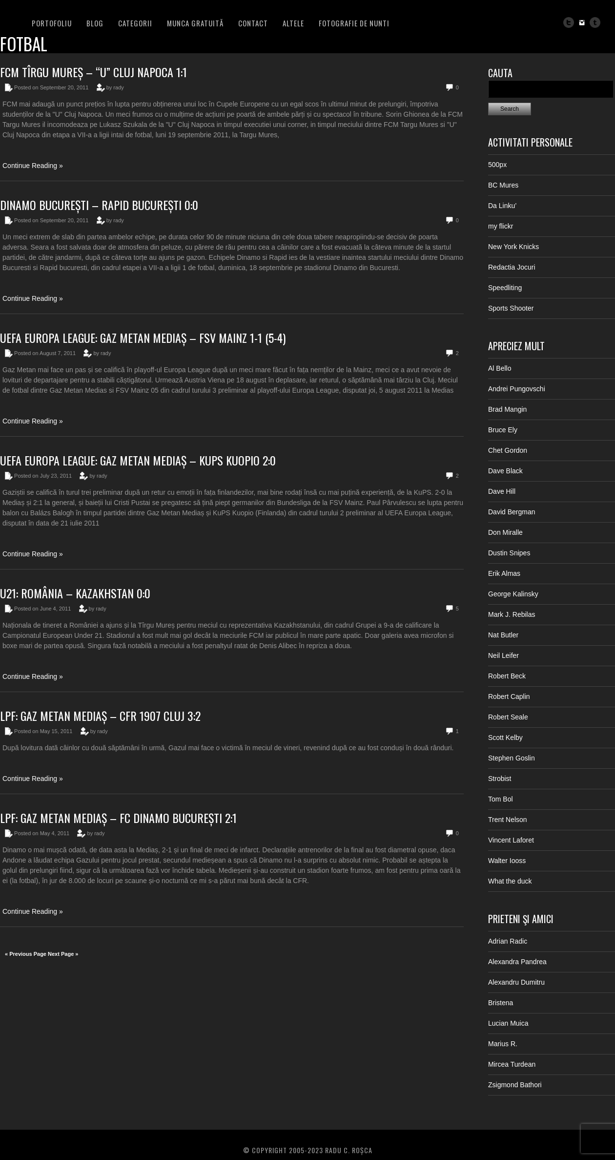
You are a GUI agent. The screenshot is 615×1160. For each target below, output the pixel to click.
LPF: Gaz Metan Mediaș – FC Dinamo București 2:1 (118, 817)
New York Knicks (513, 247)
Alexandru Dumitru (516, 982)
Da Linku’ (502, 206)
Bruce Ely (502, 430)
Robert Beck (507, 676)
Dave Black (505, 471)
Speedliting (505, 288)
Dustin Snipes (509, 553)
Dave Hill (501, 491)
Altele (293, 23)
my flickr (500, 226)
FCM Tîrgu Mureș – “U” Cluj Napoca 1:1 (93, 72)
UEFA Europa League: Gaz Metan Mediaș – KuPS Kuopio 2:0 (138, 460)
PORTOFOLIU (52, 23)
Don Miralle (505, 532)
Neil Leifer (503, 655)
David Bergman (511, 512)
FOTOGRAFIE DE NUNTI (354, 23)
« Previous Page (25, 954)
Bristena (500, 1003)
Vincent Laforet (511, 840)
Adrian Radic (507, 941)
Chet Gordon (507, 450)
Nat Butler (503, 635)
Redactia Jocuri (511, 267)
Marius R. (502, 1044)
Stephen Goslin (511, 758)
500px (497, 165)
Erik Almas (504, 573)
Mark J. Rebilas (511, 614)
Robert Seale (508, 717)
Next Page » (63, 954)
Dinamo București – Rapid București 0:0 (99, 204)
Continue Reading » (32, 165)
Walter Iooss (507, 861)
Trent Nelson (507, 819)
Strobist (499, 778)
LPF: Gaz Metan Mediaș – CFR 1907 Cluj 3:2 (100, 715)
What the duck (510, 881)
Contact (253, 23)
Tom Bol (500, 799)
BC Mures (503, 185)
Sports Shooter (510, 308)
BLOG (94, 23)
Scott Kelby (505, 737)
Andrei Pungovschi (516, 389)
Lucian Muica (508, 1023)
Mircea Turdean (511, 1064)
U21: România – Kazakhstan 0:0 (75, 593)
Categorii (135, 23)
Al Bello (499, 368)
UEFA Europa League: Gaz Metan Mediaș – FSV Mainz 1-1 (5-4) (143, 337)
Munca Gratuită (195, 23)
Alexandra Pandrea (517, 962)
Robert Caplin (509, 696)
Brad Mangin (507, 409)
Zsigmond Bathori (515, 1085)
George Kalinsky (513, 594)
